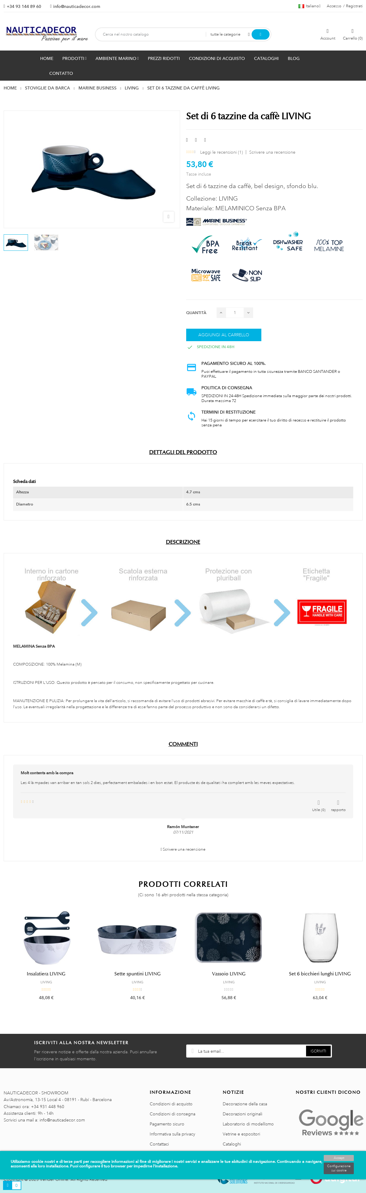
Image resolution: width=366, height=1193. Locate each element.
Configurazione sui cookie (338, 1168)
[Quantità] (235, 312)
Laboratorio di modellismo (248, 1124)
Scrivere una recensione (272, 152)
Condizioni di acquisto (171, 1104)
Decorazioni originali (242, 1114)
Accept (339, 1158)
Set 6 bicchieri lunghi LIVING (320, 974)
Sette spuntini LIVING (137, 974)
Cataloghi (232, 1144)
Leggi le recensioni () (221, 152)
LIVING (46, 982)
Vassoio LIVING (229, 974)
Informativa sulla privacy (172, 1134)
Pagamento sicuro (167, 1124)
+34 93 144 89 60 (24, 6)
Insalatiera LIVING (46, 974)
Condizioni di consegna (172, 1114)
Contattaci (159, 1144)
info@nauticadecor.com (76, 6)
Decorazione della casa (245, 1104)
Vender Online (54, 1179)
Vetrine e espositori (241, 1134)
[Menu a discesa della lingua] (309, 6)
